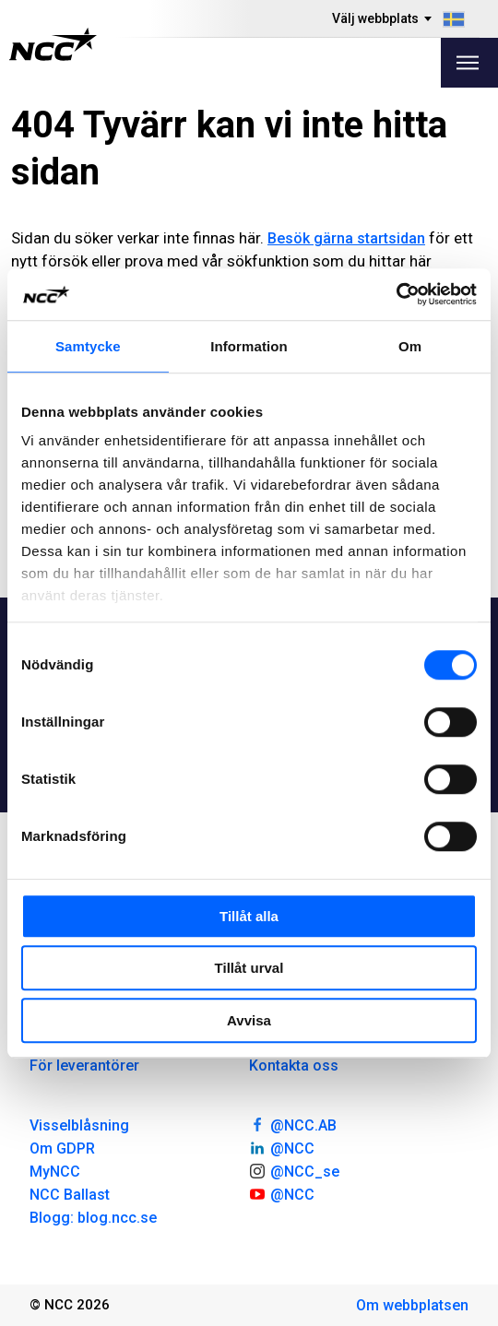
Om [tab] (409, 346)
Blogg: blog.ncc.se (93, 1217)
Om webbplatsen (412, 1305)
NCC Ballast (70, 1194)
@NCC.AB (293, 1124)
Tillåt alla (249, 916)
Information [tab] (249, 346)
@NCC (281, 1147)
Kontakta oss (293, 1065)
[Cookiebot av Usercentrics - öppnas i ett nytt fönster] (396, 294)
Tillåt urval (249, 968)
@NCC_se (294, 1170)
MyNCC (55, 1171)
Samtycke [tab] (88, 346)
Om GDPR (62, 1148)
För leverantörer (84, 1065)
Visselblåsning (79, 1125)
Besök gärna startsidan (346, 238)
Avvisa (249, 1020)
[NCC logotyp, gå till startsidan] (53, 44)
